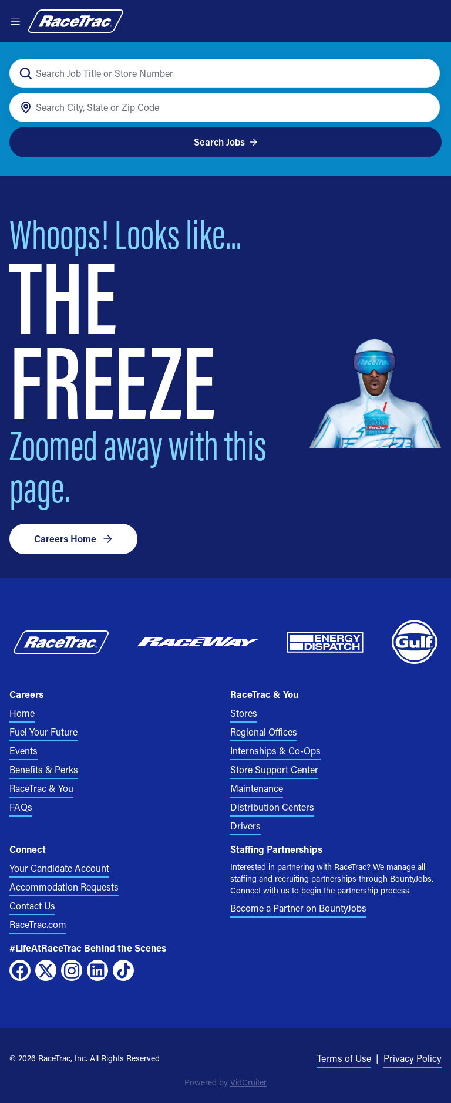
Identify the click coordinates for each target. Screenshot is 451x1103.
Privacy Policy (412, 1058)
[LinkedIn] (97, 970)
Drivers (245, 825)
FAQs (20, 807)
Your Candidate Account (59, 868)
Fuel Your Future (43, 732)
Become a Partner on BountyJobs (298, 908)
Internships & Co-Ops (275, 750)
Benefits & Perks (43, 769)
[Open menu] (15, 21)
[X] (45, 970)
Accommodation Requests (64, 887)
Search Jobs (226, 142)
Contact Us (32, 905)
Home (22, 713)
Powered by (225, 1082)
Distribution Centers (272, 807)
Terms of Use (344, 1058)
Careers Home (73, 538)
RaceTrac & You (41, 788)
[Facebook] (20, 970)
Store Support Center (274, 769)
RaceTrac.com (37, 924)
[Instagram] (71, 970)
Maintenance (256, 788)
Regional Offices (263, 732)
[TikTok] (123, 970)
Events (23, 750)
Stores (243, 713)
